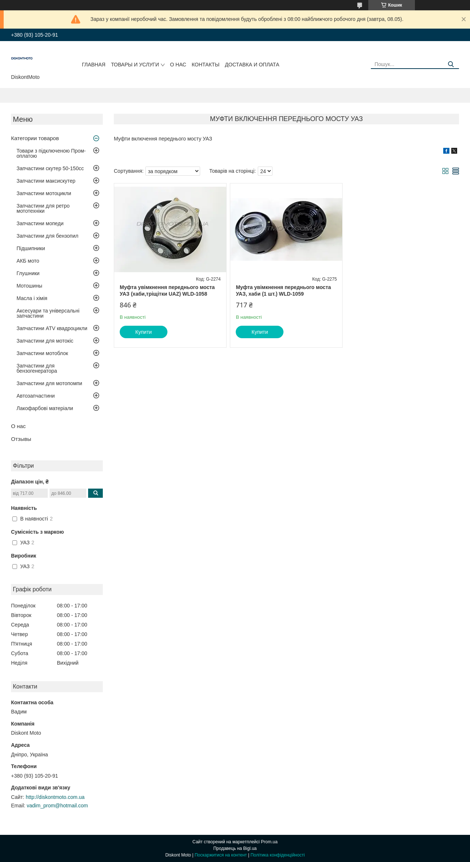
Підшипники (31, 248)
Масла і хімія (32, 298)
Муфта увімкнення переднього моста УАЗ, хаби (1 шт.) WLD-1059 (283, 290)
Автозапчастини (36, 396)
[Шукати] (450, 64)
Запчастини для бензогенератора (37, 368)
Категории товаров (35, 138)
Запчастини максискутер (46, 181)
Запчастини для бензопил (47, 236)
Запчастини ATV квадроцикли (52, 328)
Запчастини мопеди (40, 223)
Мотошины (29, 286)
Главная (93, 64)
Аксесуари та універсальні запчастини (48, 313)
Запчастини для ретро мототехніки (43, 208)
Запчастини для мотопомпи (49, 383)
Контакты (206, 64)
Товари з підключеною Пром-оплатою (51, 153)
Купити (143, 332)
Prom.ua (269, 841)
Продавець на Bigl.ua (235, 848)
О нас (178, 64)
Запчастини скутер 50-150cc (50, 168)
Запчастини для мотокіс (45, 341)
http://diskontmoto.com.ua (55, 797)
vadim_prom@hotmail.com (57, 805)
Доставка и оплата (252, 64)
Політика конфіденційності (277, 855)
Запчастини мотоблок (42, 353)
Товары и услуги (135, 64)
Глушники (28, 273)
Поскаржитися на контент (221, 855)
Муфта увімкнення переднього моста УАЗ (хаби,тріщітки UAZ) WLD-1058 (167, 290)
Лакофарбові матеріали (45, 408)
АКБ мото (28, 261)
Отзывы (21, 439)
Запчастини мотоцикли (44, 193)
